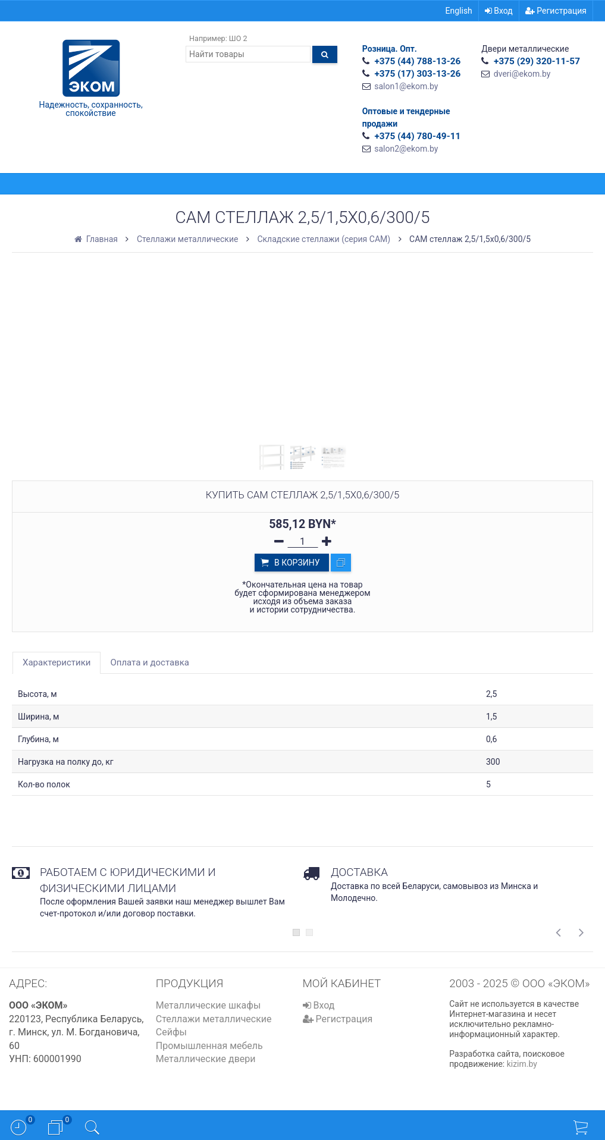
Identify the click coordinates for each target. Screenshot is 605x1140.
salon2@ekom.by (406, 148)
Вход (499, 10)
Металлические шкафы (208, 1005)
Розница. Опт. (389, 49)
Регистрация (556, 10)
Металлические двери (206, 1058)
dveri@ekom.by (522, 73)
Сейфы (171, 1032)
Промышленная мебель (209, 1045)
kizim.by (522, 1064)
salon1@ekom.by (406, 86)
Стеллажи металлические (214, 1019)
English (459, 10)
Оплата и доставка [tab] (149, 662)
